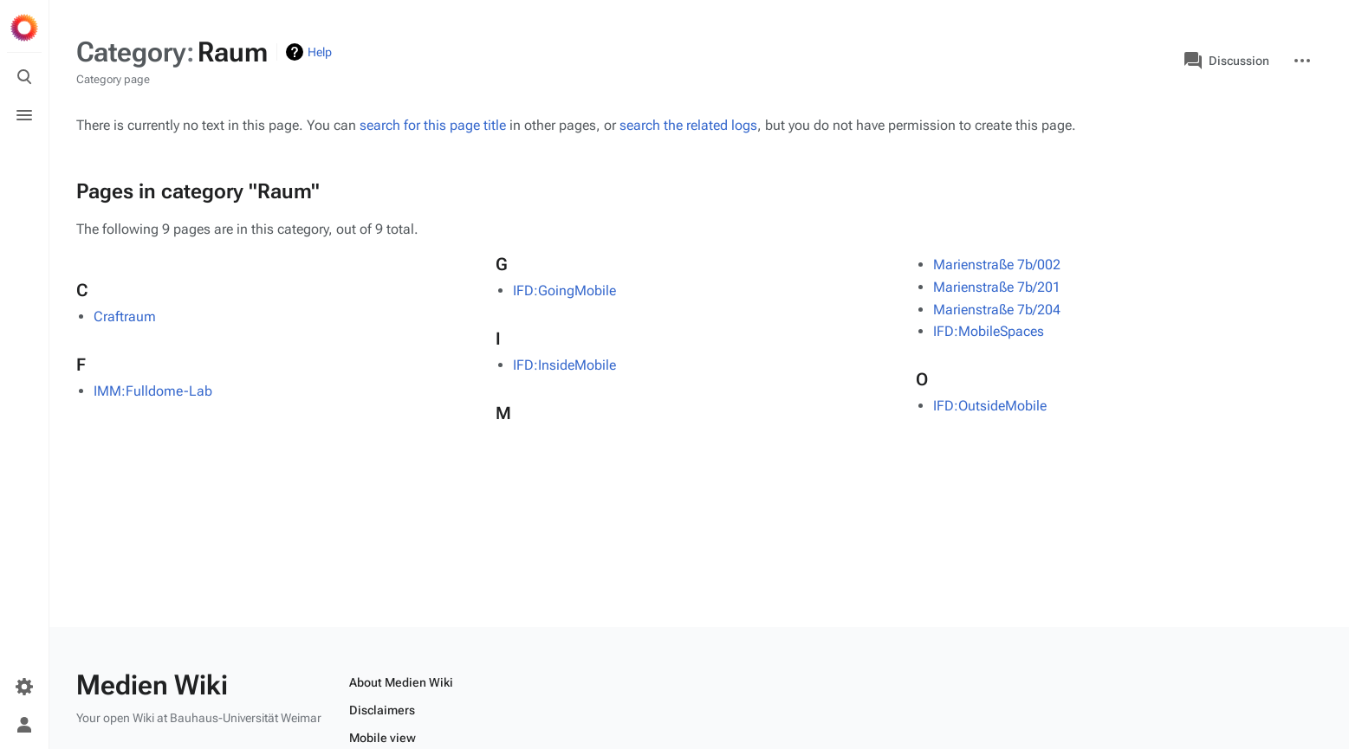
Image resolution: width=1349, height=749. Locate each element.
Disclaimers (382, 710)
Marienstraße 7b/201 (996, 287)
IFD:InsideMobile (564, 365)
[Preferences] (24, 686)
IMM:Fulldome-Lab (153, 391)
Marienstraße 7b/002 (996, 264)
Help (320, 52)
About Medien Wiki (401, 682)
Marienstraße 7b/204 (996, 309)
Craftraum (125, 316)
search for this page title (433, 125)
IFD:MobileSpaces (988, 331)
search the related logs (688, 125)
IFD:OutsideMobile (990, 405)
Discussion (1226, 60)
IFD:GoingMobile (564, 290)
